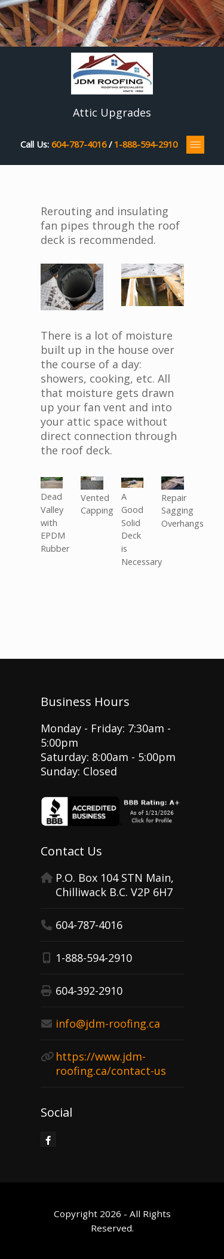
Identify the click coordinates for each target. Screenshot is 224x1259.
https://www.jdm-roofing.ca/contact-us (111, 1063)
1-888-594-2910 (145, 144)
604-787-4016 (78, 144)
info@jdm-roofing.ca (108, 1023)
